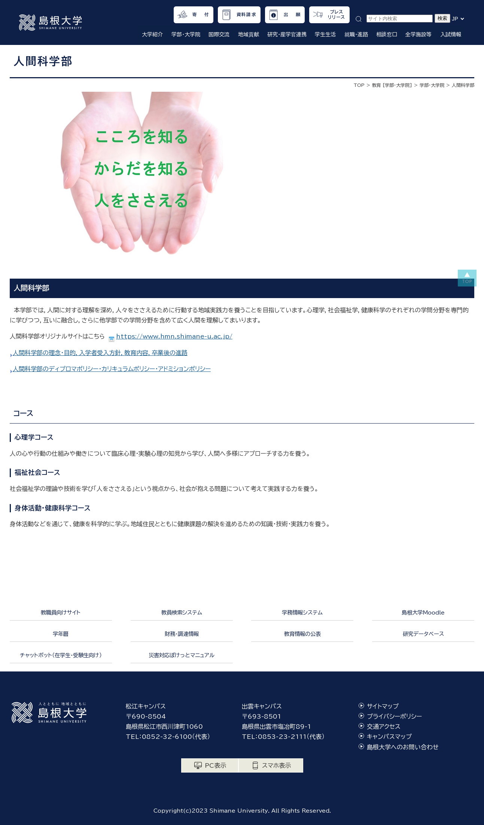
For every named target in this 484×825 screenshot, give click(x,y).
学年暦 (61, 634)
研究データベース (423, 634)
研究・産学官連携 (287, 34)
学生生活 (325, 34)
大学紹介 (152, 34)
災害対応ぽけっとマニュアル (181, 655)
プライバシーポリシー (394, 716)
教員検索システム (181, 612)
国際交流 (218, 34)
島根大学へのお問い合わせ (403, 747)
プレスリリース (337, 14)
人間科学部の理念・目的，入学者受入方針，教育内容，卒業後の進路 (100, 353)
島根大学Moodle (423, 612)
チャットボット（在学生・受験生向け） (61, 655)
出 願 (292, 14)
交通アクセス (384, 727)
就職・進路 (356, 34)
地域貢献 (248, 34)
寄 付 (200, 14)
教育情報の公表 (302, 634)
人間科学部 (463, 85)
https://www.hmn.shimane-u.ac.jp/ (174, 336)
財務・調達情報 (182, 634)
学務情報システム (302, 612)
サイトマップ (383, 706)
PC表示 (215, 765)
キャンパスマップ (389, 737)
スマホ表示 (276, 765)
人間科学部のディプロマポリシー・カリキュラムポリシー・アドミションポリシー (112, 369)
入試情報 (450, 34)
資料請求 (246, 14)
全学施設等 (418, 34)
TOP (359, 85)
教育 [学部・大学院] (392, 85)
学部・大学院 (185, 34)
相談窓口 (386, 34)
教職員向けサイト (60, 612)
